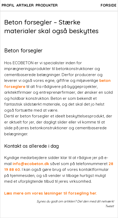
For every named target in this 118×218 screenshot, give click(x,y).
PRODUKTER (47, 5)
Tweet (109, 206)
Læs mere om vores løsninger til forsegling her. (50, 193)
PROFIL (8, 5)
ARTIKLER (25, 5)
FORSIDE (108, 5)
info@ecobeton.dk (31, 163)
